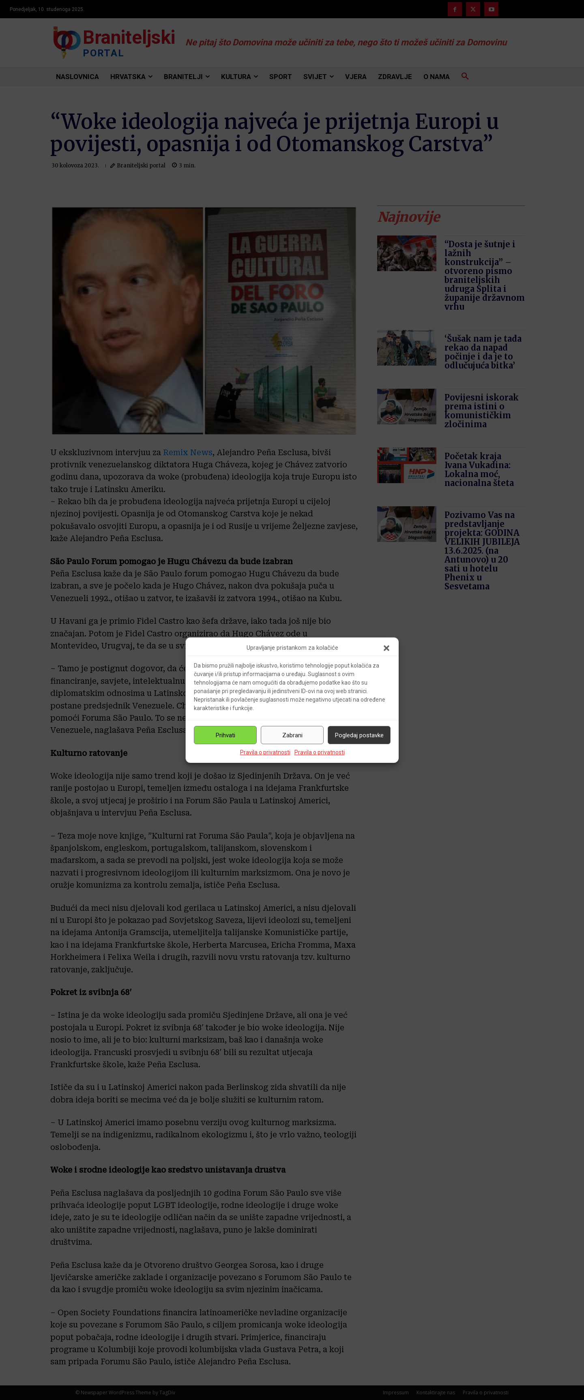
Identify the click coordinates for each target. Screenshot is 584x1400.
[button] (386, 648)
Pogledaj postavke (359, 735)
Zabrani (292, 735)
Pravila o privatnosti (265, 752)
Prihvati (225, 735)
